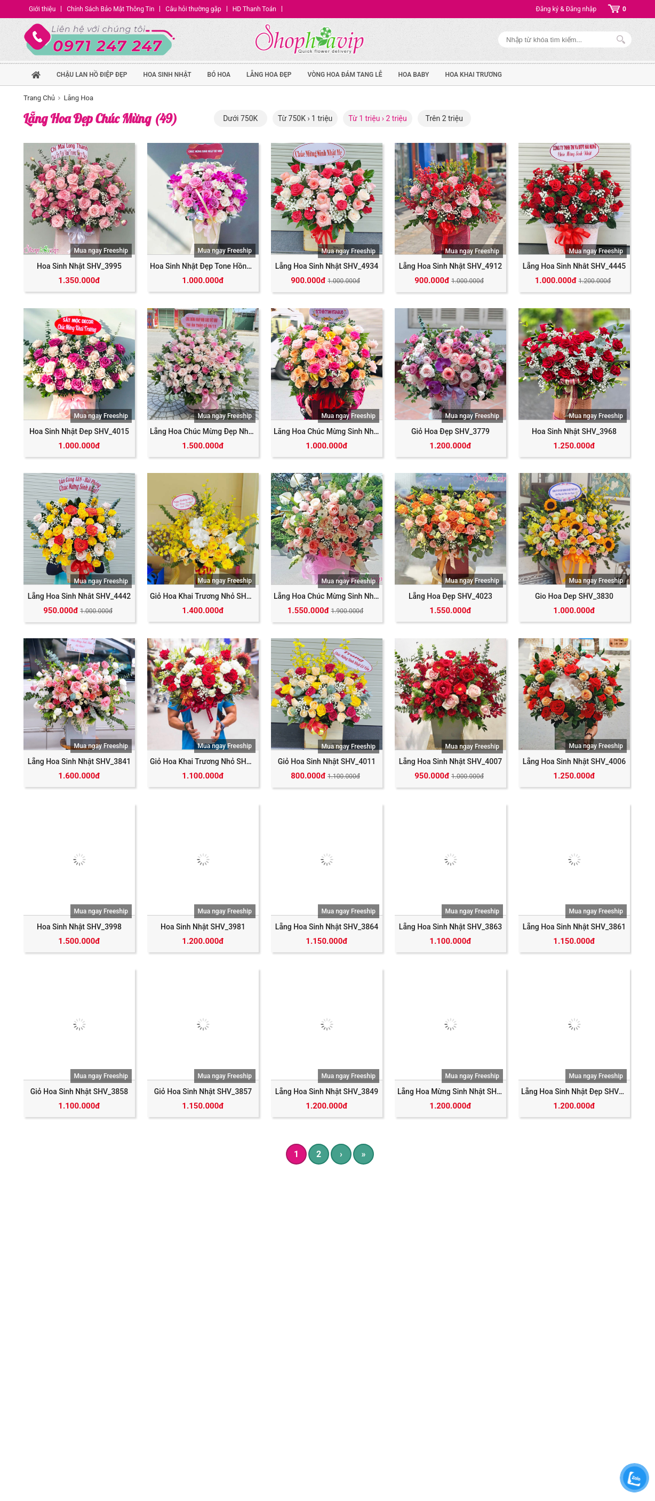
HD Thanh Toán (254, 9)
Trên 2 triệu (444, 118)
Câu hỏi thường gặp (193, 9)
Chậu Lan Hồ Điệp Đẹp (92, 74)
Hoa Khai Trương (473, 74)
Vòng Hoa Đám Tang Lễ (344, 74)
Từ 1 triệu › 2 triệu (377, 118)
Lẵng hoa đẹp (268, 74)
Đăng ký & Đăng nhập (566, 9)
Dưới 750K (240, 118)
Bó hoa (219, 74)
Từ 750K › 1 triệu (305, 118)
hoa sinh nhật (167, 74)
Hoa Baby (413, 74)
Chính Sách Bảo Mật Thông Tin (110, 9)
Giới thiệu (42, 9)
